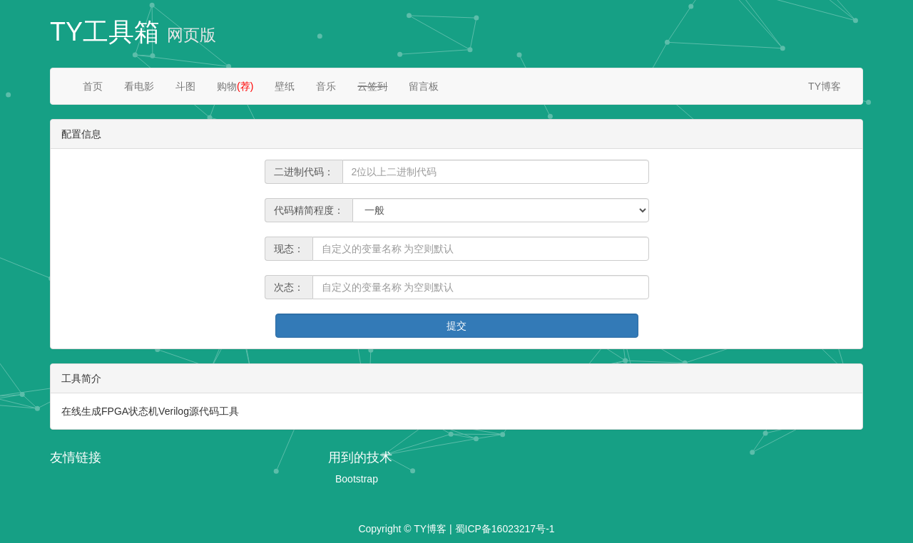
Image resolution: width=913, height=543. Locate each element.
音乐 (326, 86)
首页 (93, 86)
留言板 (424, 86)
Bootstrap (356, 479)
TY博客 (824, 86)
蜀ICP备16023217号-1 (505, 528)
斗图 (185, 86)
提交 (456, 325)
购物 (235, 86)
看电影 (139, 86)
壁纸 (285, 86)
